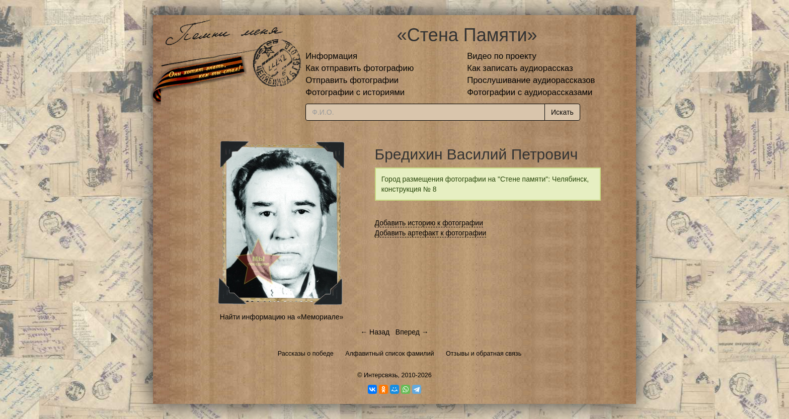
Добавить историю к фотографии (429, 223)
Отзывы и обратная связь (483, 353)
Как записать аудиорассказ (520, 68)
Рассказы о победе (306, 353)
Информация (331, 56)
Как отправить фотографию (359, 68)
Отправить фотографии (352, 80)
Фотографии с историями (355, 92)
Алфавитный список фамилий (389, 353)
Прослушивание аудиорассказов (531, 80)
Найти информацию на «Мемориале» (281, 317)
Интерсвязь (381, 375)
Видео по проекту (501, 56)
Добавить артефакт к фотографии (431, 233)
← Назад (374, 332)
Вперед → (412, 332)
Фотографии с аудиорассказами (529, 92)
